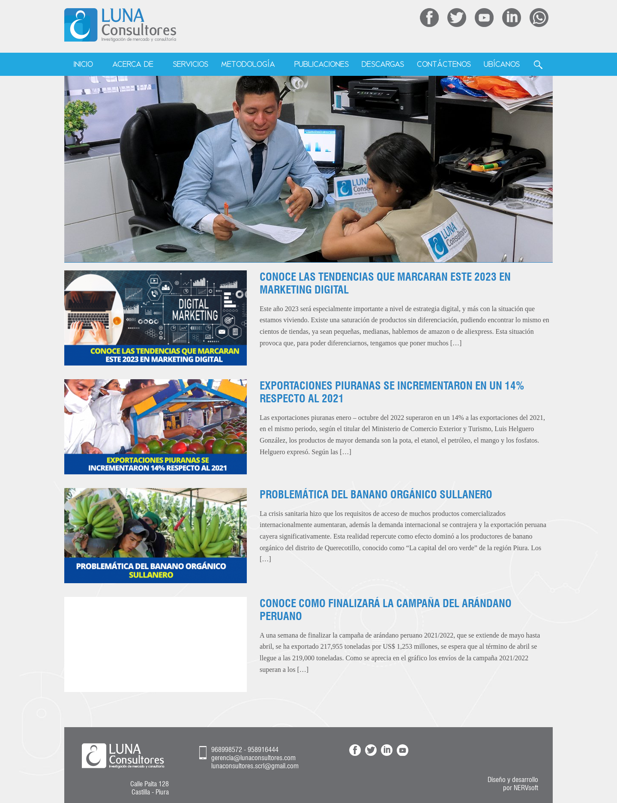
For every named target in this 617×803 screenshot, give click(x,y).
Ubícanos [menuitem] (502, 64)
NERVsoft (526, 788)
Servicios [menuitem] (190, 64)
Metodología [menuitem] (248, 64)
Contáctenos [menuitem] (444, 64)
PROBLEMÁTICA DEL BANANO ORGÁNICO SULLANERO (376, 494)
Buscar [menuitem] (538, 65)
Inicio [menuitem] (83, 64)
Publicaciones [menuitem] (321, 64)
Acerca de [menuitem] (132, 64)
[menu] (308, 65)
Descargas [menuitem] (383, 64)
